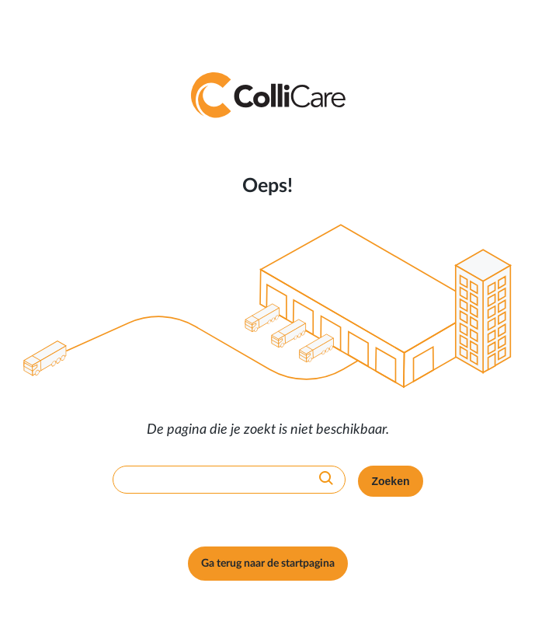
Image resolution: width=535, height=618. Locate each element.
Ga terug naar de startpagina (268, 563)
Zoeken (390, 481)
